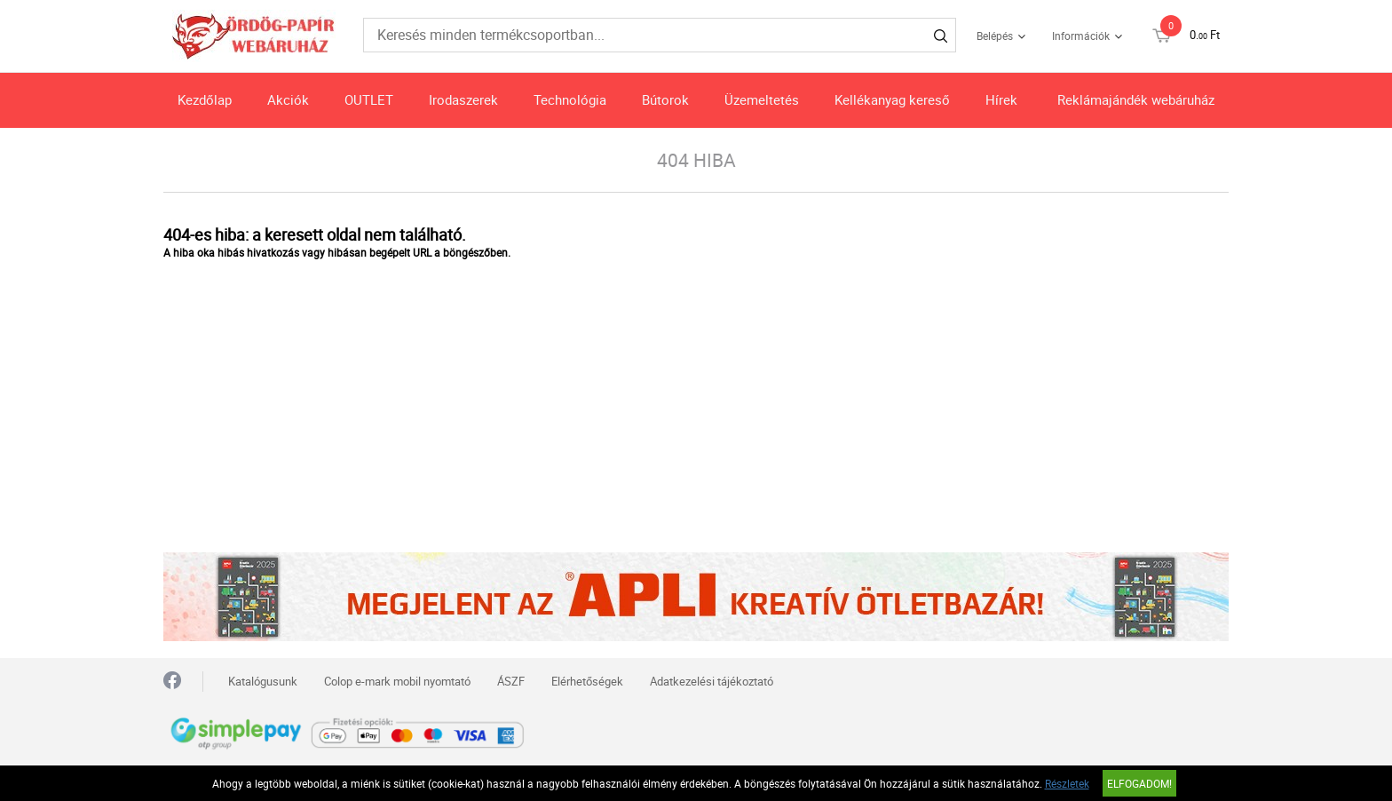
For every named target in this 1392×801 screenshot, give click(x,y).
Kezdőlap (205, 99)
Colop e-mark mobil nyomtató (397, 681)
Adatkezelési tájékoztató (711, 681)
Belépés (995, 35)
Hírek (1001, 99)
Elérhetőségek (587, 681)
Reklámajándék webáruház (1135, 99)
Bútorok (665, 99)
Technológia (570, 99)
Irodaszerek (463, 99)
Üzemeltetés (761, 99)
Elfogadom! (1139, 783)
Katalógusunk (262, 681)
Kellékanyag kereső (892, 99)
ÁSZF (511, 681)
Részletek (1067, 783)
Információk (1081, 35)
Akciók (288, 99)
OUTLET (368, 99)
